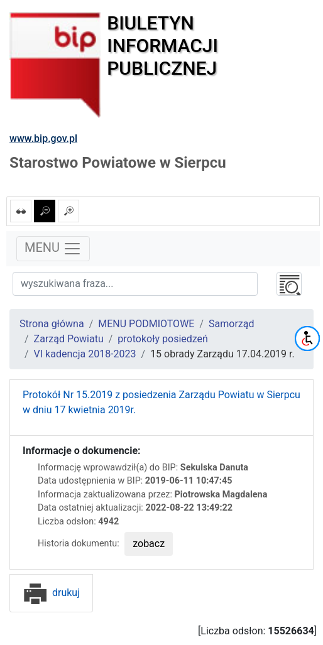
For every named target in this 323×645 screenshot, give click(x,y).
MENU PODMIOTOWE (146, 324)
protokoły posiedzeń (163, 339)
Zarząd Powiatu (69, 339)
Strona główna (51, 324)
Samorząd (231, 324)
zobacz (149, 544)
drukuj (51, 593)
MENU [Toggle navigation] (53, 248)
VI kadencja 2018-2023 (85, 354)
